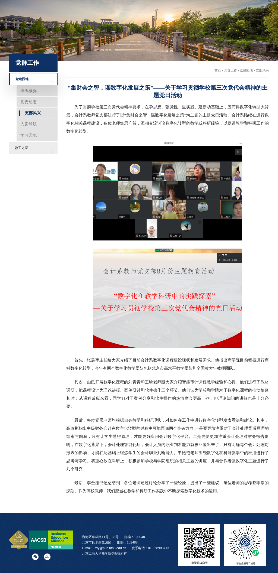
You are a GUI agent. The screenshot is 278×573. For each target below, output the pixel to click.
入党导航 (28, 124)
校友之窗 (242, 19)
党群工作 (263, 19)
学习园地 (28, 135)
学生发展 (221, 19)
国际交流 (200, 19)
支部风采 (33, 112)
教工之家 (21, 148)
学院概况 (138, 19)
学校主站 (206, 8)
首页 (217, 70)
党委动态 (28, 101)
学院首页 (117, 19)
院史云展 (263, 26)
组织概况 (28, 90)
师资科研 (159, 19)
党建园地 (22, 79)
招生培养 (180, 19)
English (228, 8)
